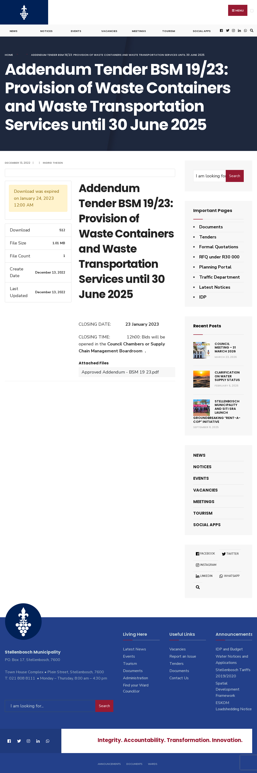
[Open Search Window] (251, 30)
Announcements (109, 763)
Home (9, 54)
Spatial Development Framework (227, 689)
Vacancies (109, 30)
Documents (211, 226)
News (13, 30)
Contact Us (179, 677)
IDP (202, 296)
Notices (46, 30)
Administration (135, 677)
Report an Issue (182, 655)
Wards (152, 763)
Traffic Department (219, 276)
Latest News (134, 648)
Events (76, 30)
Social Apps (202, 30)
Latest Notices (214, 286)
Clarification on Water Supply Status (227, 375)
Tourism (168, 30)
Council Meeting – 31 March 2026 (225, 347)
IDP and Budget (229, 648)
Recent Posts (208, 325)
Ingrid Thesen (53, 162)
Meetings (139, 30)
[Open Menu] (251, 10)
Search (234, 175)
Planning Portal (215, 266)
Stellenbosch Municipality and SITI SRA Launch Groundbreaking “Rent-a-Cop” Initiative (216, 410)
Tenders (207, 236)
